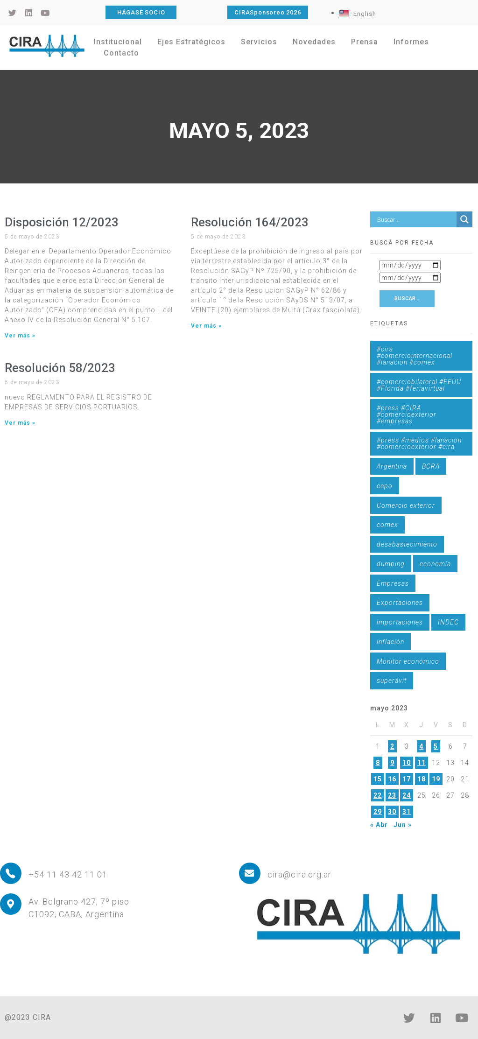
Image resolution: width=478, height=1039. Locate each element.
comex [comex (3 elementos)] (387, 524)
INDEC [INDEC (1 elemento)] (448, 622)
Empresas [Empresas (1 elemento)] (393, 583)
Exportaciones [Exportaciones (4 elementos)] (400, 602)
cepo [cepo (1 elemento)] (385, 486)
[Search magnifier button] (464, 219)
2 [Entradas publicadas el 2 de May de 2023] (392, 746)
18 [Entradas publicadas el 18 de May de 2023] (421, 779)
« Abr (379, 824)
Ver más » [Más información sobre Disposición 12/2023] (20, 335)
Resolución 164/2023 (250, 222)
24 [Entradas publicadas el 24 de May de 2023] (406, 795)
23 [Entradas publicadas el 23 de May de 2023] (392, 795)
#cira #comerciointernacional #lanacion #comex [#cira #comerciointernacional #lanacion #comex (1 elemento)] (414, 355)
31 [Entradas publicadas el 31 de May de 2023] (406, 811)
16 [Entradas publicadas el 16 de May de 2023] (392, 779)
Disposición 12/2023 (62, 222)
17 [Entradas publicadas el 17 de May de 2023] (406, 779)
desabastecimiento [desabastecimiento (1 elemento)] (407, 544)
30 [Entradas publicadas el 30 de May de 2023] (392, 811)
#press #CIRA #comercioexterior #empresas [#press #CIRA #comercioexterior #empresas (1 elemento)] (406, 414)
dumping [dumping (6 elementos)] (391, 564)
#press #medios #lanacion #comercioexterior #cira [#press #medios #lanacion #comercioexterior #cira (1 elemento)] (419, 443)
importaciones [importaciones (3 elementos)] (400, 622)
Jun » (403, 824)
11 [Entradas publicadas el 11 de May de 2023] (421, 762)
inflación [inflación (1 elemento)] (390, 642)
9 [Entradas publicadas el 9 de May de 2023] (392, 762)
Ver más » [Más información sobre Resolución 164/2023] (206, 326)
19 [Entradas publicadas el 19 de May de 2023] (436, 779)
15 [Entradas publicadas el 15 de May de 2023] (377, 779)
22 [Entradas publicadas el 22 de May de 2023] (377, 795)
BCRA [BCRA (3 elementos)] (431, 466)
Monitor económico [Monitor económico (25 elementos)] (408, 661)
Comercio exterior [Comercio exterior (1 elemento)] (406, 505)
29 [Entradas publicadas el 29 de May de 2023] (377, 811)
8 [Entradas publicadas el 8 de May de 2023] (378, 762)
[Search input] (415, 219)
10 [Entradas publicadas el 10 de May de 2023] (406, 762)
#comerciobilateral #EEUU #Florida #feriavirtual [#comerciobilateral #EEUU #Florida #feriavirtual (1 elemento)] (419, 385)
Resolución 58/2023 (60, 368)
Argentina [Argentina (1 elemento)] (392, 466)
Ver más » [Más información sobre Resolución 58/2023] (20, 423)
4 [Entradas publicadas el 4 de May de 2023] (421, 746)
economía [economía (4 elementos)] (435, 564)
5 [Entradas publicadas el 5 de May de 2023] (436, 746)
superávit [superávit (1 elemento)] (392, 680)
